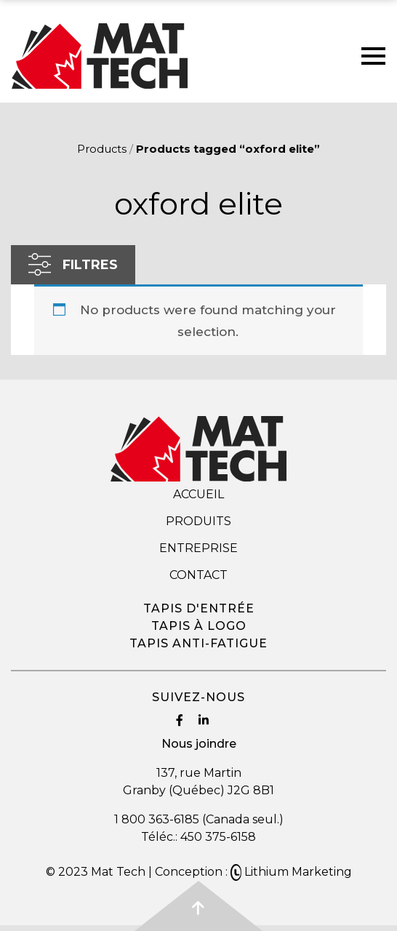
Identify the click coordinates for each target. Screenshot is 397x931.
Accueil (198, 494)
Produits (198, 521)
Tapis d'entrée (198, 608)
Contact (198, 575)
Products (102, 149)
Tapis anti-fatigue (198, 643)
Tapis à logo (198, 626)
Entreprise (198, 548)
